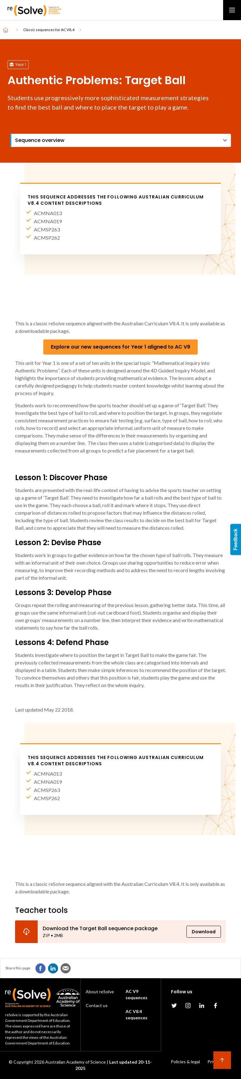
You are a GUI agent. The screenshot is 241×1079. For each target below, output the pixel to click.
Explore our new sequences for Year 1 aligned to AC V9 (120, 346)
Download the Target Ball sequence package (100, 928)
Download (204, 932)
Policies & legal (185, 1061)
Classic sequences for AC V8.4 (48, 29)
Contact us (97, 1005)
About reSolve (100, 991)
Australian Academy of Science (75, 1062)
